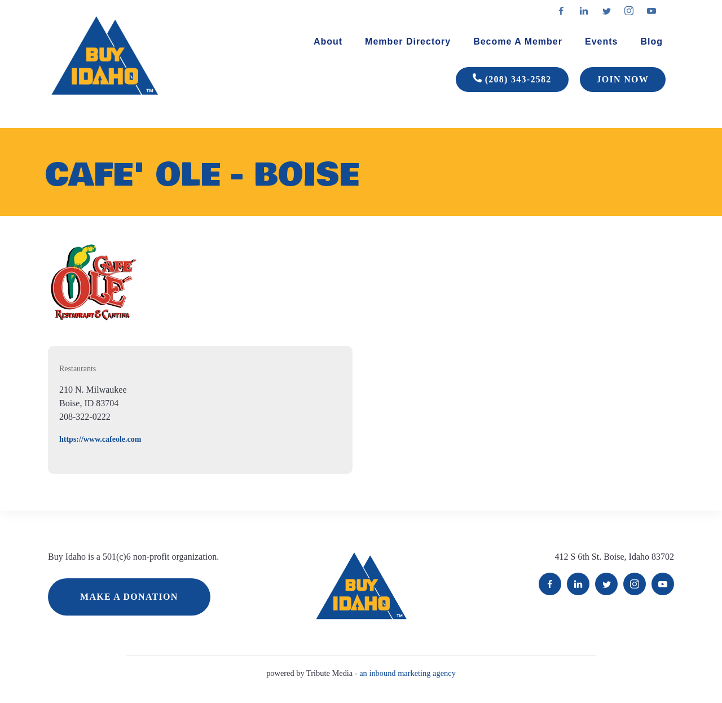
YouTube (662, 584)
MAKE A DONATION (129, 596)
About (328, 41)
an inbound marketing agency (407, 673)
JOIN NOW (623, 79)
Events (601, 41)
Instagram (634, 584)
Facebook (549, 584)
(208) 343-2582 (512, 79)
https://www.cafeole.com (100, 439)
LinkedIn (578, 584)
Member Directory (408, 41)
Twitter (606, 584)
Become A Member (517, 41)
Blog (651, 41)
